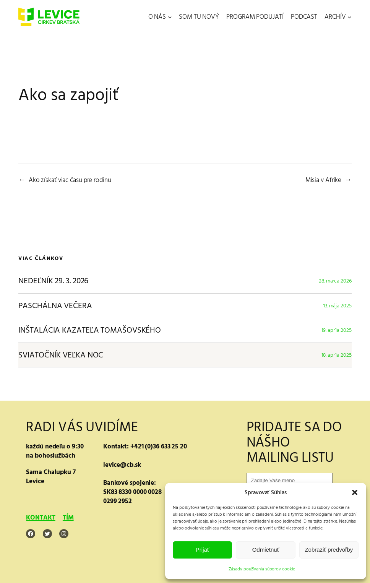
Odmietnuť (265, 549)
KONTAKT (40, 517)
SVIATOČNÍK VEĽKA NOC (60, 355)
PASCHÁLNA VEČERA (55, 305)
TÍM (68, 517)
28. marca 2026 (335, 280)
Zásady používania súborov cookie (262, 569)
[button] (355, 492)
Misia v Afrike (323, 180)
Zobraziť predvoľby (329, 549)
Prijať (202, 549)
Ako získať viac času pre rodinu (70, 180)
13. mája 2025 (337, 305)
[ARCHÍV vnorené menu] (349, 17)
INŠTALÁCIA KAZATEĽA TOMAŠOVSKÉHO (89, 330)
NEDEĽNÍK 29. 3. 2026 (53, 281)
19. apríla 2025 (336, 330)
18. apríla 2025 (336, 355)
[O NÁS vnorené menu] (170, 17)
